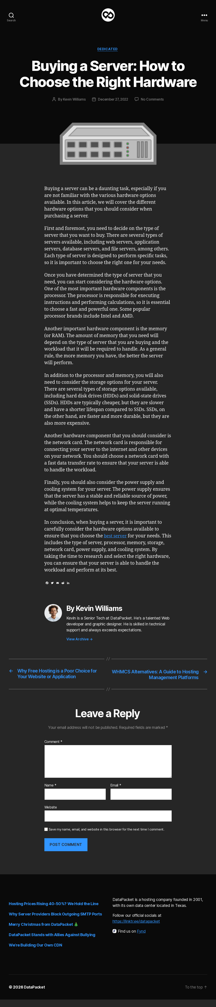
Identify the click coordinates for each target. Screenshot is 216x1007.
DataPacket (35, 994)
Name (50, 793)
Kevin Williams (73, 106)
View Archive (79, 646)
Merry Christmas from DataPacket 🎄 (43, 932)
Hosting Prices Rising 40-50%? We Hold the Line (53, 911)
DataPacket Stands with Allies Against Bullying (52, 942)
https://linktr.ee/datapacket (136, 928)
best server (116, 543)
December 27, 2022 (113, 106)
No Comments (153, 106)
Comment (53, 749)
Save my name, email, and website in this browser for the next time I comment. (106, 837)
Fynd (141, 938)
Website (50, 814)
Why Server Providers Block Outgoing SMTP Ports (55, 921)
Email (115, 793)
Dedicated (108, 56)
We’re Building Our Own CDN (35, 952)
